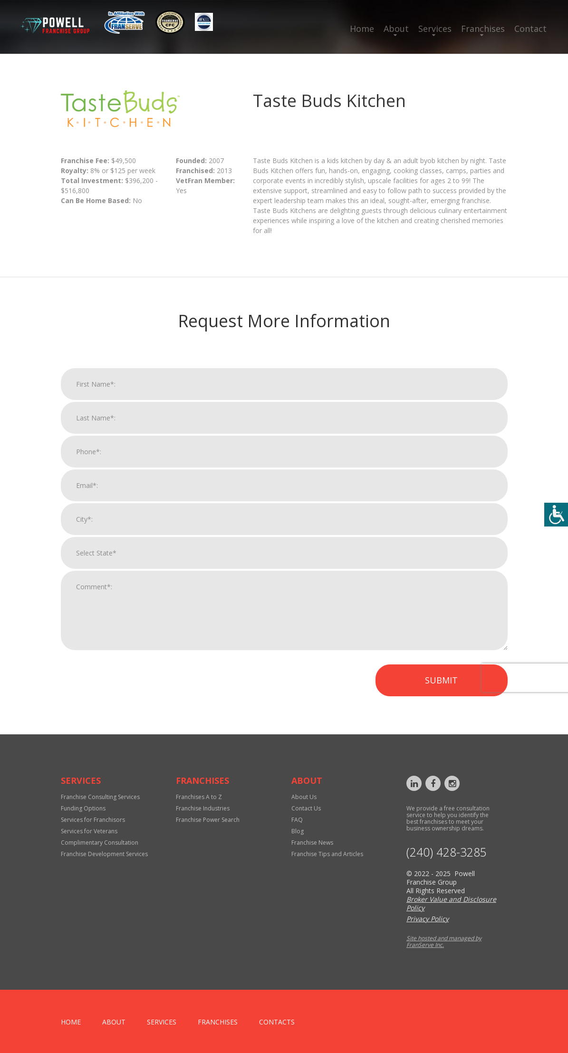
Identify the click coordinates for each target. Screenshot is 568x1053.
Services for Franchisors (93, 820)
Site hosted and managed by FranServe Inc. (443, 941)
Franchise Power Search (208, 820)
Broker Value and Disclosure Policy (451, 903)
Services (435, 28)
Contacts (277, 1021)
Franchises (483, 28)
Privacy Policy (427, 918)
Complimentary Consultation (99, 842)
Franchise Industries (203, 808)
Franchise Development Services (104, 854)
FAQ (297, 820)
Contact (530, 28)
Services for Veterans (89, 831)
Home (362, 28)
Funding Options (83, 808)
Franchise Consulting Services (100, 797)
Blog (297, 831)
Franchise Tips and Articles (327, 854)
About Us (304, 797)
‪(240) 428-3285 (446, 852)
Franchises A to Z (199, 797)
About (396, 28)
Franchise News (312, 842)
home (71, 1021)
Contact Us (306, 808)
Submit (441, 688)
